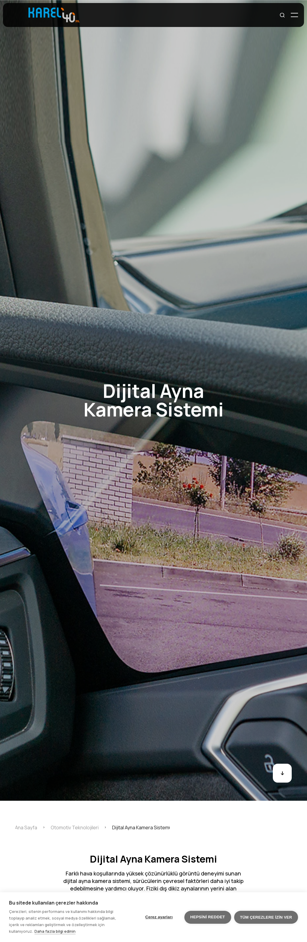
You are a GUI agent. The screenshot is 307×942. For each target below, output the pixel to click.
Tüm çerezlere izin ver (266, 917)
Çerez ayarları (159, 917)
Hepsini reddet (207, 917)
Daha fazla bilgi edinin (55, 931)
